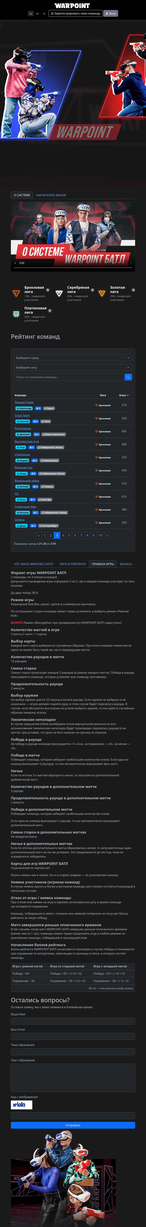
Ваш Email (18, 1029)
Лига (103, 395)
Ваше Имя (18, 1014)
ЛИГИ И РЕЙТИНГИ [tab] (72, 564)
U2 (16, 494)
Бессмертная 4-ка (27, 441)
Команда (20, 395)
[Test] (69, 377)
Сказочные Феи (25, 507)
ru (30, 13)
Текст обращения (23, 1060)
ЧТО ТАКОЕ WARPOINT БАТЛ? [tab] (33, 564)
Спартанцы (22, 454)
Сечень (20, 520)
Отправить (73, 1125)
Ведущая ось (23, 467)
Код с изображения (24, 1097)
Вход (110, 13)
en (37, 13)
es (44, 13)
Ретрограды (23, 428)
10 (100, 535)
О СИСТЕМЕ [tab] (22, 195)
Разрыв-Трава (24, 402)
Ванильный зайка (27, 481)
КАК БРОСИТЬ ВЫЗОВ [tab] (51, 195)
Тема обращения (22, 1045)
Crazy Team (22, 415)
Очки (122, 395)
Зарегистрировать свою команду (75, 13)
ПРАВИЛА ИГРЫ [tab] (103, 564)
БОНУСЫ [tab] (126, 564)
